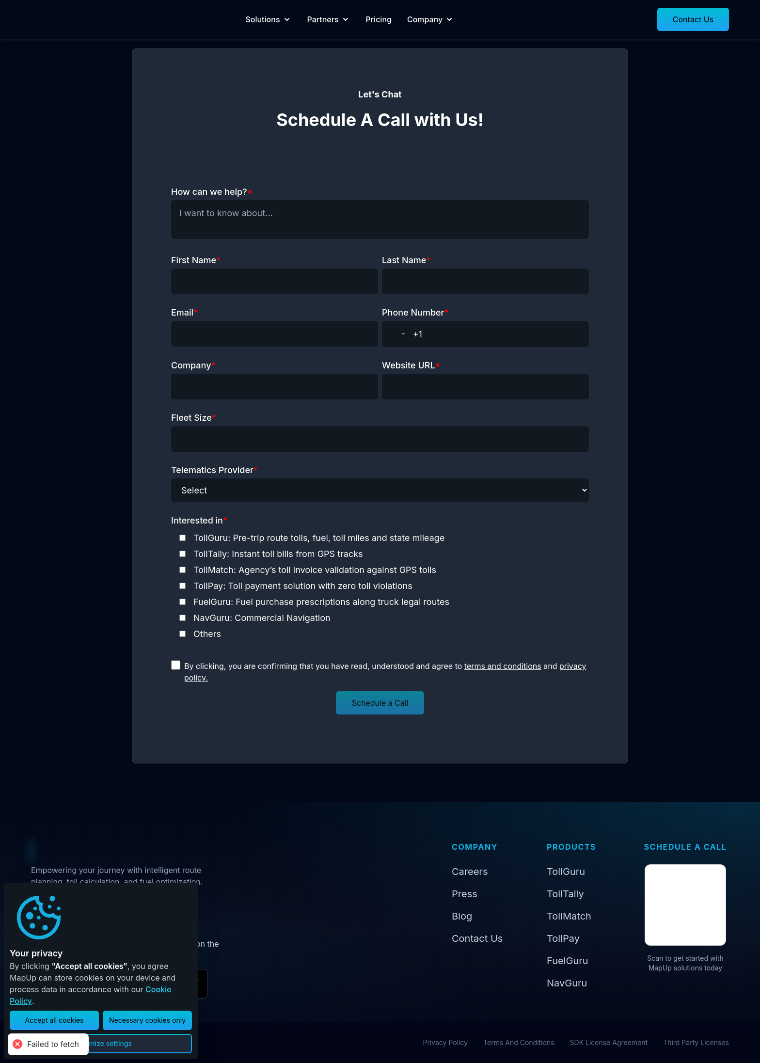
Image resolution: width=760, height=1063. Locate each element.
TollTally (565, 894)
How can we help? (212, 192)
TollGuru (566, 871)
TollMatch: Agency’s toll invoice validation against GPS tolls (314, 570)
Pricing (406, 19)
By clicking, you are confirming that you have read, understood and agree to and (385, 671)
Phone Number (415, 312)
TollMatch (569, 916)
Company (457, 19)
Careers (470, 871)
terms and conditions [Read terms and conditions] (502, 666)
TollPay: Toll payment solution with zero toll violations (302, 586)
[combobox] (398, 334)
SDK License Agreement (609, 1042)
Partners (356, 19)
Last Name (406, 260)
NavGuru (567, 983)
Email (184, 312)
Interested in (199, 520)
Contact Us (477, 938)
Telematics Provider (214, 470)
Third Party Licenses (696, 1042)
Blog (462, 916)
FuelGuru (567, 961)
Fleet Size (193, 418)
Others (207, 634)
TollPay (563, 938)
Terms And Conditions (518, 1042)
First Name (196, 260)
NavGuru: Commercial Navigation (262, 618)
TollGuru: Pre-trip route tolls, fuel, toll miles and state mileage (318, 538)
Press (464, 894)
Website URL (411, 365)
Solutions (296, 19)
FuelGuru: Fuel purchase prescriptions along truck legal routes (321, 602)
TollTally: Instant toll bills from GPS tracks (278, 554)
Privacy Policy (445, 1042)
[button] (693, 19)
